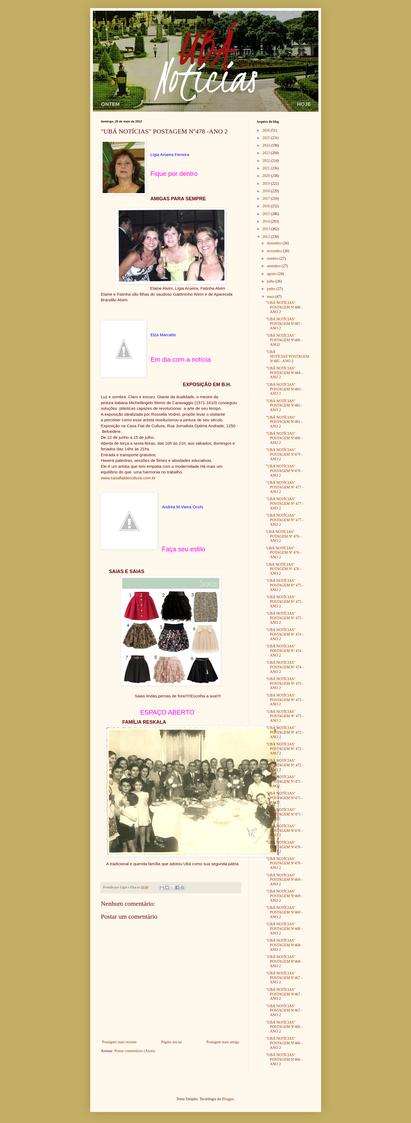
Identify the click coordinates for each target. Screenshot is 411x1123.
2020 (266, 176)
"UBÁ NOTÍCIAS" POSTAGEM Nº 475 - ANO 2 (284, 585)
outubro (273, 258)
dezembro (275, 243)
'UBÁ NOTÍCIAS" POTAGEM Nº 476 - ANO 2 (283, 536)
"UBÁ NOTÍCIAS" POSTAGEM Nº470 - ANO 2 (284, 830)
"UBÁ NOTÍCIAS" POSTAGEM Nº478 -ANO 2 (284, 470)
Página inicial (171, 1042)
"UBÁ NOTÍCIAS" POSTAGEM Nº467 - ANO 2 (284, 977)
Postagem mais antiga (222, 1042)
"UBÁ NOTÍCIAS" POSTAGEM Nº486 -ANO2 (284, 340)
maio (271, 297)
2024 (266, 145)
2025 (266, 138)
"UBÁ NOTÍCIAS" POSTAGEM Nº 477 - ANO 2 (284, 487)
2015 (266, 214)
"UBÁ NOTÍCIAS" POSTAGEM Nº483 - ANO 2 (284, 389)
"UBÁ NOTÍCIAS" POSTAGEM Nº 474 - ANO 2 (284, 634)
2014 (266, 221)
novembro (275, 251)
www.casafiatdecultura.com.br (128, 478)
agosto (272, 274)
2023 (266, 153)
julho (271, 281)
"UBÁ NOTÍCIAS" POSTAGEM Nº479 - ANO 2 (284, 454)
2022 (266, 161)
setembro (274, 266)
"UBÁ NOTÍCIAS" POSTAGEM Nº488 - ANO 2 (284, 307)
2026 (266, 130)
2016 (266, 206)
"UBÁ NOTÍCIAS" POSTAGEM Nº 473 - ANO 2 (284, 683)
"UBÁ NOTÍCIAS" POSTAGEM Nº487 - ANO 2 (284, 323)
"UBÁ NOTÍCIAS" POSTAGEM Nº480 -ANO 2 (284, 438)
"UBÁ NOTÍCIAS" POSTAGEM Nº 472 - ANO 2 (284, 732)
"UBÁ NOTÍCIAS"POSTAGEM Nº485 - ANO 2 (287, 356)
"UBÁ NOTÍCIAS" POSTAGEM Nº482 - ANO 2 (284, 405)
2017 (266, 199)
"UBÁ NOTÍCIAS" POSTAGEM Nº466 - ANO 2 (284, 1027)
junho (271, 289)
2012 (266, 237)
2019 (266, 184)
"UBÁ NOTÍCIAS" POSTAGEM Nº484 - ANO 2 (284, 372)
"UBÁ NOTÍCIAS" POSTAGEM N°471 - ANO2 (284, 781)
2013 (266, 229)
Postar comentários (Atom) (134, 1051)
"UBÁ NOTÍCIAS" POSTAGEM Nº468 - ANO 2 (284, 928)
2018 (266, 191)
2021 (266, 168)
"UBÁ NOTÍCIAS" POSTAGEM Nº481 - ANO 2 (284, 422)
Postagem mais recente (119, 1042)
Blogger (228, 1099)
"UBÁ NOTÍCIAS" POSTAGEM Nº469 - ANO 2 (284, 879)
